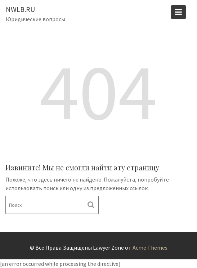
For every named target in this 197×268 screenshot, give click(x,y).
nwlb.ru (20, 9)
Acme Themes (150, 247)
